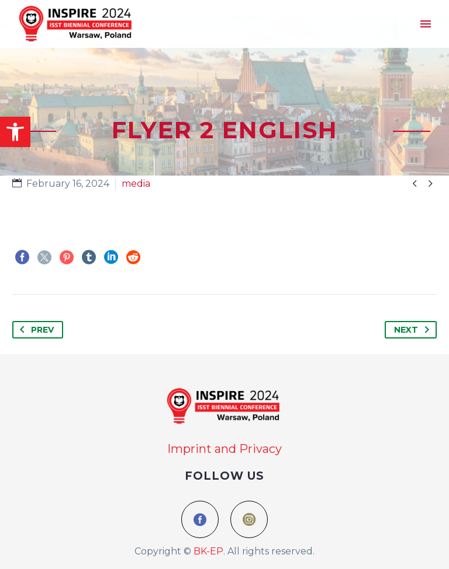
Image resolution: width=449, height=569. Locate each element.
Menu (425, 23)
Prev (34, 329)
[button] (15, 132)
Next (414, 329)
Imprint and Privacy (224, 449)
